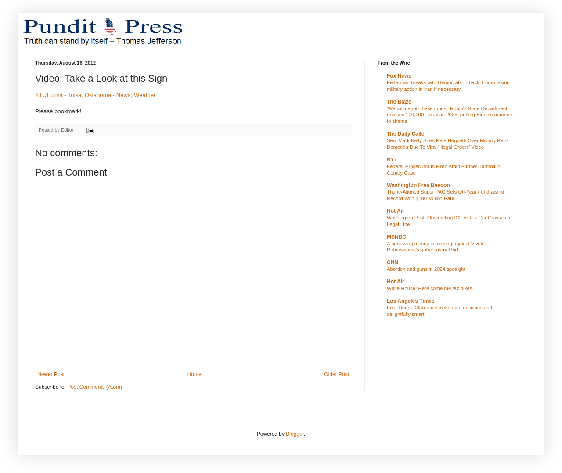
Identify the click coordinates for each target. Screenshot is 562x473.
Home (194, 374)
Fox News (399, 76)
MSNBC (396, 237)
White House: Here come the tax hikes (429, 288)
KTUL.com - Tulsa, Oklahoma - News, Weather (95, 95)
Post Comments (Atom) (94, 387)
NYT (392, 160)
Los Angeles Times (411, 301)
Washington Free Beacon (418, 185)
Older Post (336, 374)
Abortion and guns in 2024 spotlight (426, 269)
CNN (392, 262)
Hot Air (395, 211)
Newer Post (51, 374)
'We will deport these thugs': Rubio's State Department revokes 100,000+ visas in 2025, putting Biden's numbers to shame (450, 115)
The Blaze (399, 102)
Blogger (295, 434)
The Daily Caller (406, 134)
